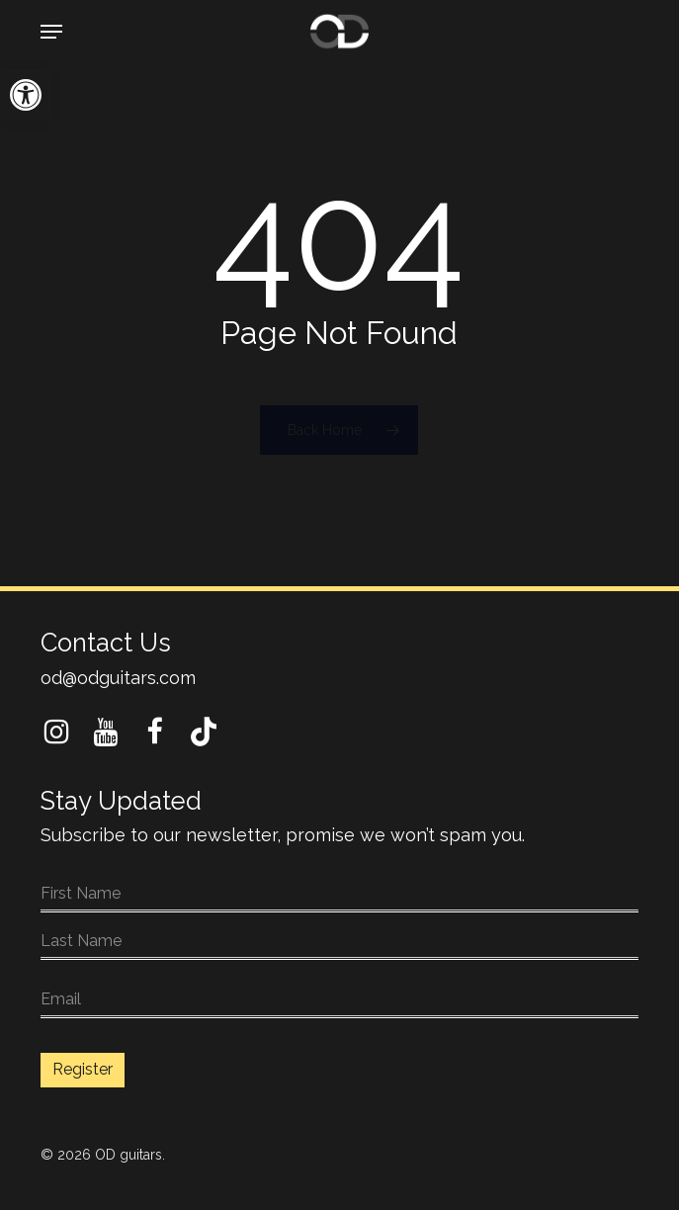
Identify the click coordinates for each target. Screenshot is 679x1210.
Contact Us (106, 642)
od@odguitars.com (118, 677)
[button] (25, 95)
